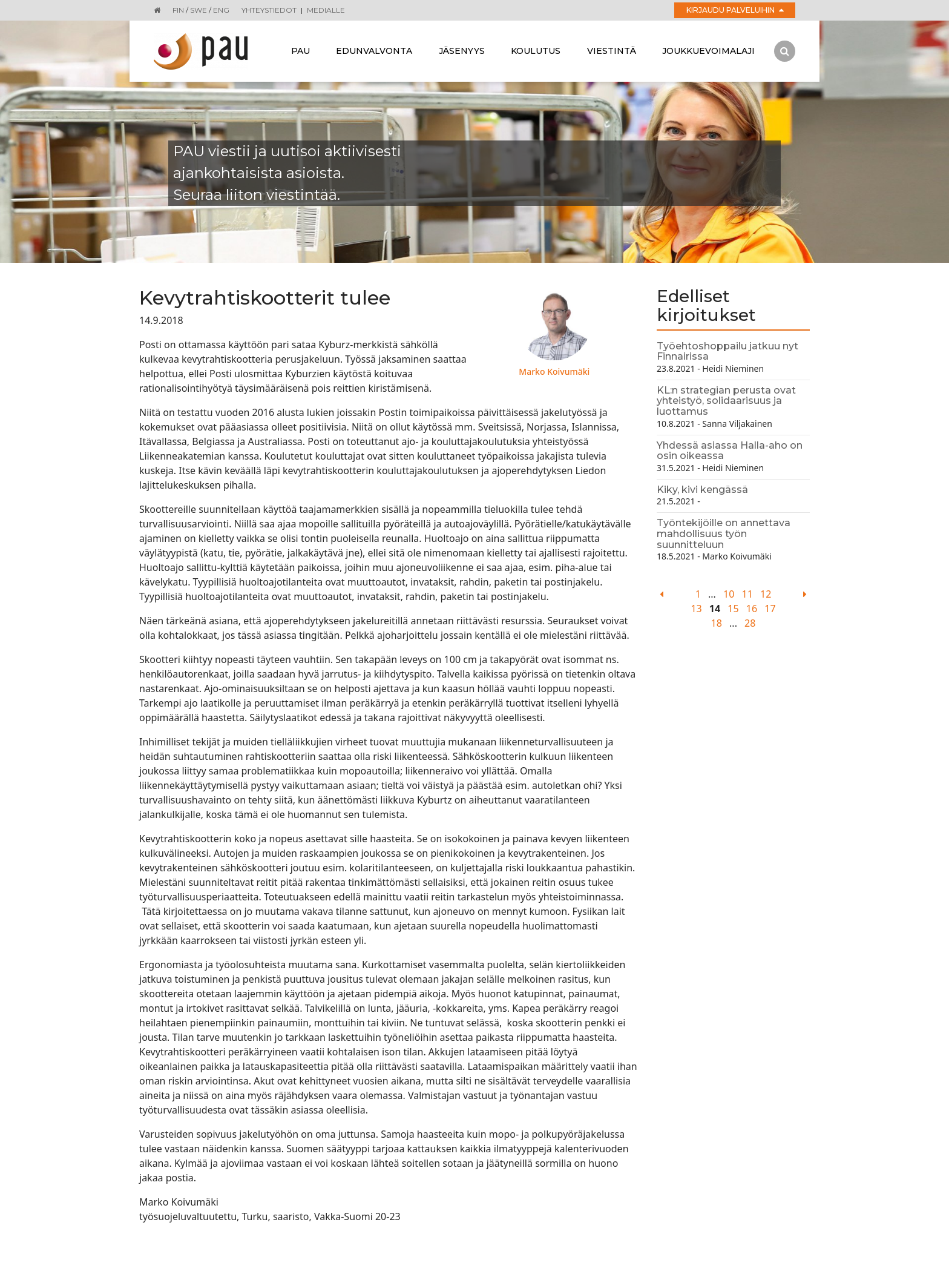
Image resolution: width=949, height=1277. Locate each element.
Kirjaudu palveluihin (735, 10)
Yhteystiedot (269, 10)
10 (728, 594)
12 (765, 594)
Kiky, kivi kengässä (702, 489)
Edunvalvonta (374, 50)
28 (749, 623)
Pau (300, 50)
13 (696, 608)
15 (732, 608)
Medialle (326, 10)
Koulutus (535, 50)
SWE (198, 10)
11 (747, 594)
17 (769, 608)
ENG (221, 10)
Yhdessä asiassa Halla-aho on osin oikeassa (730, 451)
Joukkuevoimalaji (708, 50)
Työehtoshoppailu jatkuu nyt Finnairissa (727, 351)
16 (751, 608)
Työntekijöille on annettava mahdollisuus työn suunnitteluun (723, 533)
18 (716, 623)
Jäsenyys (462, 50)
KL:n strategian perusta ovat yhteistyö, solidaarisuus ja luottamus (726, 400)
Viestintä (611, 50)
